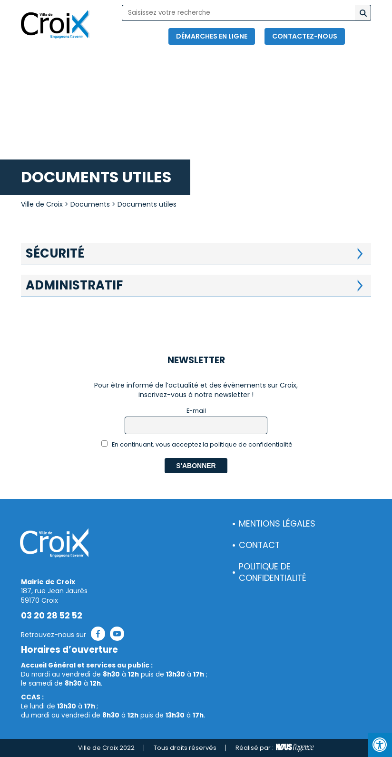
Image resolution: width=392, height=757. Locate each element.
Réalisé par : (274, 748)
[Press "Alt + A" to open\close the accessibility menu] (380, 745)
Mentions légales (277, 523)
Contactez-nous (304, 36)
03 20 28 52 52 (51, 615)
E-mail (196, 411)
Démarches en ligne (211, 36)
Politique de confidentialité (272, 572)
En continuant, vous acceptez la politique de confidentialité (197, 444)
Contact (259, 545)
